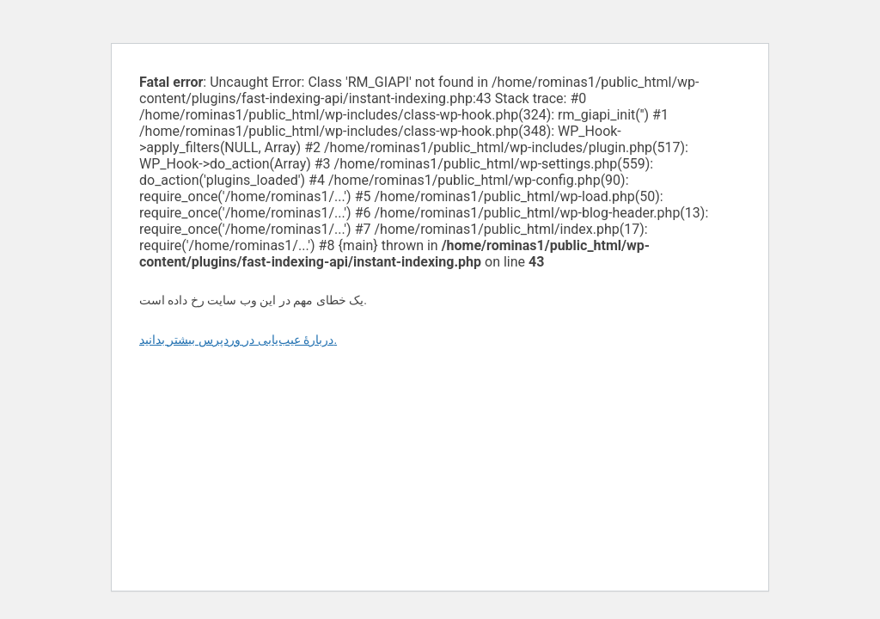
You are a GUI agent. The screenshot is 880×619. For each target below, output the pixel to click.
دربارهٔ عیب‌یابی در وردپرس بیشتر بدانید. (238, 339)
